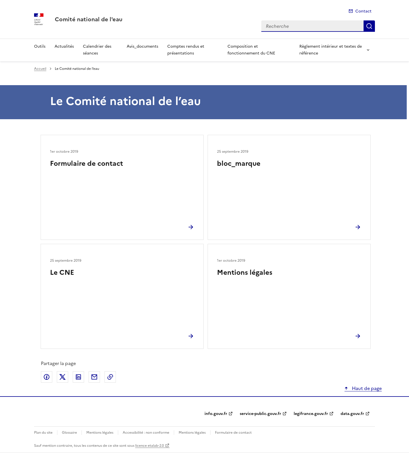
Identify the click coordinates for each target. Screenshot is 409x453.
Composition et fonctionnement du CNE (251, 49)
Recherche (369, 26)
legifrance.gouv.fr (311, 414)
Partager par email (94, 377)
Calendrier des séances (97, 49)
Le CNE (62, 272)
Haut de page (366, 388)
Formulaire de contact (86, 163)
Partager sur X (62, 377)
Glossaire (69, 432)
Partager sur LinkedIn (78, 377)
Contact (363, 11)
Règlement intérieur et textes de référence (330, 49)
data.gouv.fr (352, 414)
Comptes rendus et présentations (185, 49)
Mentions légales (244, 272)
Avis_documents (142, 46)
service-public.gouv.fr (260, 414)
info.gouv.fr (215, 414)
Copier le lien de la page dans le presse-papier (110, 377)
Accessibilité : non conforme (146, 432)
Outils (39, 46)
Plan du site (43, 432)
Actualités (64, 46)
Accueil (40, 68)
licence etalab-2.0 (149, 445)
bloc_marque (238, 163)
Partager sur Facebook (46, 377)
